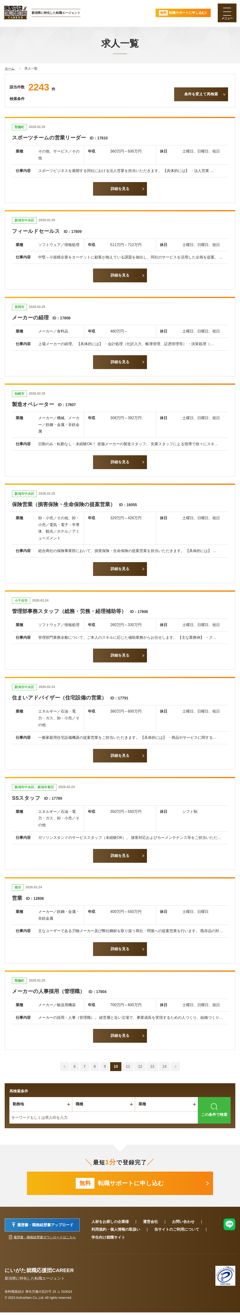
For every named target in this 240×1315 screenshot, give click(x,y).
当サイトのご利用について (176, 1232)
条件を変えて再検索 (201, 94)
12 (140, 1066)
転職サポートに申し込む (120, 1184)
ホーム (10, 68)
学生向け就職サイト (108, 1240)
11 (128, 1066)
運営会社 (150, 1224)
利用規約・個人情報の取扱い (115, 1232)
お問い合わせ (183, 1224)
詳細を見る (120, 189)
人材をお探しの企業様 (110, 1224)
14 (164, 1066)
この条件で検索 (214, 1110)
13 (152, 1066)
